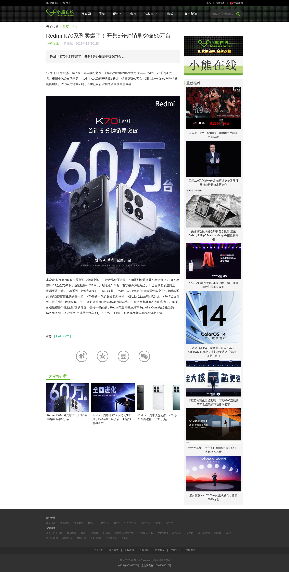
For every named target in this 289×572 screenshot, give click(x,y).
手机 (102, 14)
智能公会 (112, 538)
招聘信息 (144, 550)
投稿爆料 (220, 3)
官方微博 (236, 3)
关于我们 (98, 550)
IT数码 (170, 14)
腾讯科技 (145, 522)
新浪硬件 (64, 522)
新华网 (169, 522)
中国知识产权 (146, 533)
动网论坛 (177, 533)
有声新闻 (190, 14)
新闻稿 (68, 43)
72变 (228, 533)
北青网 (95, 533)
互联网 (86, 14)
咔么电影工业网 (54, 533)
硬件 (117, 14)
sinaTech (50, 522)
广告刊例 (160, 550)
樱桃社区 (81, 538)
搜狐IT (91, 522)
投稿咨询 (190, 550)
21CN (117, 522)
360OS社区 (97, 538)
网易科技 (104, 522)
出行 (133, 14)
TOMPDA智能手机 (124, 533)
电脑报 (106, 533)
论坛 (208, 3)
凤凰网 (158, 522)
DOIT (84, 533)
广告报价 (175, 550)
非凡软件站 (204, 533)
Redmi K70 (62, 336)
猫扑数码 (67, 538)
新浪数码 (78, 522)
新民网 (190, 533)
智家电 (150, 14)
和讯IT (217, 533)
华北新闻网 (52, 538)
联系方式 (114, 550)
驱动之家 (72, 533)
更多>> (125, 538)
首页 (66, 26)
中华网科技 (130, 522)
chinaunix (163, 533)
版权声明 (129, 550)
